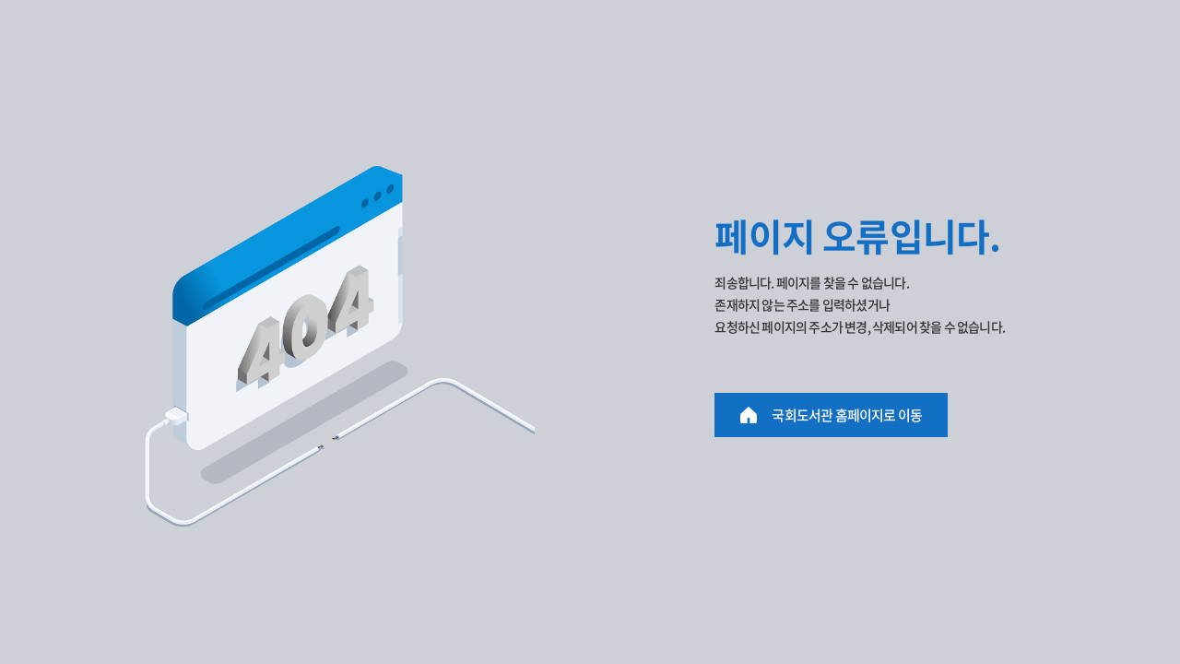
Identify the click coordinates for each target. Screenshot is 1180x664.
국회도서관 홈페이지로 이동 (847, 415)
